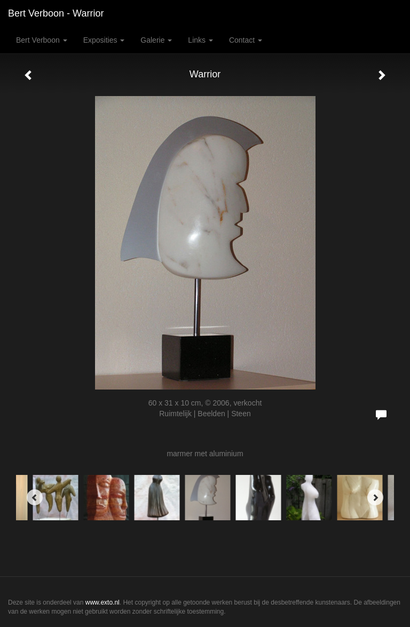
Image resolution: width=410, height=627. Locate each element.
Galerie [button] (156, 40)
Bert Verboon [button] (41, 40)
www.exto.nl (102, 602)
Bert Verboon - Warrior (56, 13)
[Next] (375, 497)
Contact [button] (245, 40)
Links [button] (200, 40)
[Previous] (35, 497)
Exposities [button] (104, 40)
